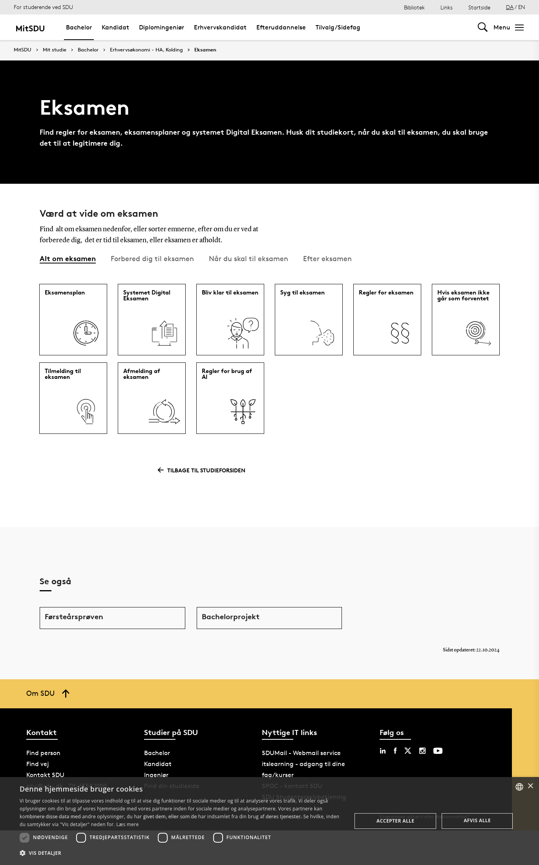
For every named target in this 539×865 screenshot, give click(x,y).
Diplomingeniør (161, 27)
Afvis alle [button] (477, 820)
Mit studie (54, 50)
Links (446, 7)
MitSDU (22, 49)
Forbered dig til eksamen (152, 258)
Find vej (37, 764)
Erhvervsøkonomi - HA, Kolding (146, 50)
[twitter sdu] (407, 751)
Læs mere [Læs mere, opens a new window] (127, 824)
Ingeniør (156, 775)
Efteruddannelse (281, 27)
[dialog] (269, 821)
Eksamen (205, 50)
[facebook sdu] (395, 751)
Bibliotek (414, 7)
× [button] (530, 786)
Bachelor (79, 27)
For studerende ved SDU (43, 7)
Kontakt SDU (45, 775)
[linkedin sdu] (383, 751)
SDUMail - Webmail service (301, 753)
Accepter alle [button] (395, 820)
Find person (43, 753)
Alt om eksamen (68, 258)
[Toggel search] (483, 27)
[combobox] (519, 787)
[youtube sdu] (437, 751)
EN (521, 7)
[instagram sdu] (422, 751)
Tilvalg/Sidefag (338, 27)
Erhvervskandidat (220, 27)
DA (509, 7)
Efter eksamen (327, 258)
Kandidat (115, 27)
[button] (181, 853)
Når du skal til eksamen (248, 258)
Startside (479, 7)
